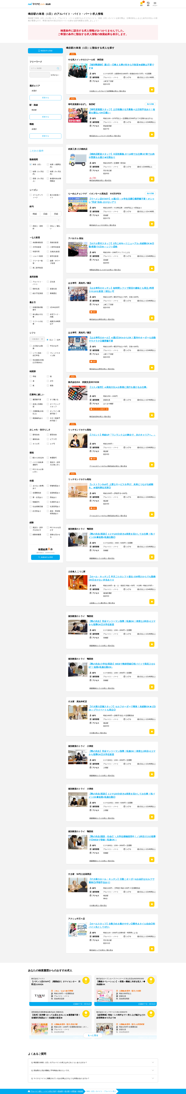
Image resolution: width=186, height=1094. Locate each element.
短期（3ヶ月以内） (55, 173)
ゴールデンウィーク (38, 196)
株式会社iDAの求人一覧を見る (100, 416)
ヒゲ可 (52, 444)
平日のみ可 (54, 346)
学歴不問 (36, 252)
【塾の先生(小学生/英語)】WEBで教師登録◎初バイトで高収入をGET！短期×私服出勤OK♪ (122, 665)
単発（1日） (37, 164)
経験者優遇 (37, 535)
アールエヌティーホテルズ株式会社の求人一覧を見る (108, 466)
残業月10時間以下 (55, 322)
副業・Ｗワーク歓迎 (55, 262)
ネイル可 (36, 444)
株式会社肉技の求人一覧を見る (100, 180)
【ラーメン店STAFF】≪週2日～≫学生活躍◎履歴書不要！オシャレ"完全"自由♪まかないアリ (121, 200)
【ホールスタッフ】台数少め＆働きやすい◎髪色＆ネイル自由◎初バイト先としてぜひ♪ (122, 925)
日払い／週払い (55, 227)
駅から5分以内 (38, 458)
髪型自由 (53, 435)
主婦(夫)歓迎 (55, 252)
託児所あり (37, 511)
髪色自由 (36, 435)
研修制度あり (55, 486)
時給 (35, 214)
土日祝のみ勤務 (38, 347)
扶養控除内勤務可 (38, 308)
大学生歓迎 (37, 247)
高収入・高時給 (38, 227)
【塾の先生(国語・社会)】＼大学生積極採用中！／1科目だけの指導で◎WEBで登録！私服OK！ (122, 838)
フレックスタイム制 (55, 354)
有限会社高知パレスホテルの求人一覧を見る (105, 270)
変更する (45, 98)
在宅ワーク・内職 (55, 315)
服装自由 (36, 439)
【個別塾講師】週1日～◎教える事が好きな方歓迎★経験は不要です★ (121, 66)
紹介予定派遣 (38, 293)
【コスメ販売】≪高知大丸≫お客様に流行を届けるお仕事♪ (118, 387)
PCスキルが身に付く (38, 470)
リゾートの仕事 (38, 322)
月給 (56, 214)
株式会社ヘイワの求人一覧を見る (101, 950)
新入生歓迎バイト (55, 196)
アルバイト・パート (38, 283)
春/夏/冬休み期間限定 (55, 180)
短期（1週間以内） (55, 165)
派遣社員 (53, 289)
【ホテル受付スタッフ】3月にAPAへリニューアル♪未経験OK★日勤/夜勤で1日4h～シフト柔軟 (121, 245)
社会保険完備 (38, 506)
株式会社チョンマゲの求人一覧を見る (102, 225)
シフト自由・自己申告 (38, 354)
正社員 (52, 282)
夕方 (51, 381)
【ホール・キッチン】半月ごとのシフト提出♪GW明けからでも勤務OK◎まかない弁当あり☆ (122, 578)
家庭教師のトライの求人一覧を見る (101, 558)
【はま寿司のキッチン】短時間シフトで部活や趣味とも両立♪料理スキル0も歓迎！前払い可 (121, 290)
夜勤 (51, 386)
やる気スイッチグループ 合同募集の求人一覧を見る (107, 91)
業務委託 (53, 293)
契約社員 (36, 289)
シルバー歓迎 (38, 256)
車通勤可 (53, 458)
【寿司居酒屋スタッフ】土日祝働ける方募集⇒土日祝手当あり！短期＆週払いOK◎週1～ (122, 111)
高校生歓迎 (54, 242)
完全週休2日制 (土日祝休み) (38, 361)
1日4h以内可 (55, 307)
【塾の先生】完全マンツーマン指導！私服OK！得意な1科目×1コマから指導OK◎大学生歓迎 (122, 623)
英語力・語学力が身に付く (55, 463)
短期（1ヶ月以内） (38, 173)
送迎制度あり (55, 493)
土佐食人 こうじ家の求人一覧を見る (102, 603)
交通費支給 (37, 493)
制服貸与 (36, 502)
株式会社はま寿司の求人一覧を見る (101, 319)
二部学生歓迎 (55, 247)
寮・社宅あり (38, 497)
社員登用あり (55, 506)
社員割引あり (55, 502)
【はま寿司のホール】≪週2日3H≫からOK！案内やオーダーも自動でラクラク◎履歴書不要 (122, 339)
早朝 (34, 376)
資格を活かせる (55, 536)
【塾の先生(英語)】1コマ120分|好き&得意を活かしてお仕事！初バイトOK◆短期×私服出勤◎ (122, 536)
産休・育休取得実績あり (55, 512)
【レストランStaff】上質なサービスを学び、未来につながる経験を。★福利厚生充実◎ (121, 486)
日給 (45, 214)
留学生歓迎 (54, 256)
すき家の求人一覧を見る (98, 733)
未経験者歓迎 (38, 242)
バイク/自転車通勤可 (38, 463)
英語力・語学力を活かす (38, 529)
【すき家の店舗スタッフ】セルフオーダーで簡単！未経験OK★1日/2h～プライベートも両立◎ (122, 708)
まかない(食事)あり (38, 487)
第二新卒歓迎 (38, 268)
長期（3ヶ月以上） (38, 180)
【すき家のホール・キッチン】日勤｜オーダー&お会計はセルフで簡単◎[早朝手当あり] (121, 881)
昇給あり (53, 497)
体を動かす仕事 (38, 315)
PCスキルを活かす (55, 529)
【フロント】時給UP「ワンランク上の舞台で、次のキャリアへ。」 (122, 435)
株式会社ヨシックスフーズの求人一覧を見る (105, 136)
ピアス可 (53, 439)
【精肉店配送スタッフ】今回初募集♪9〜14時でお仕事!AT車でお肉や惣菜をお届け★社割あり (122, 156)
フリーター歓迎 (38, 262)
